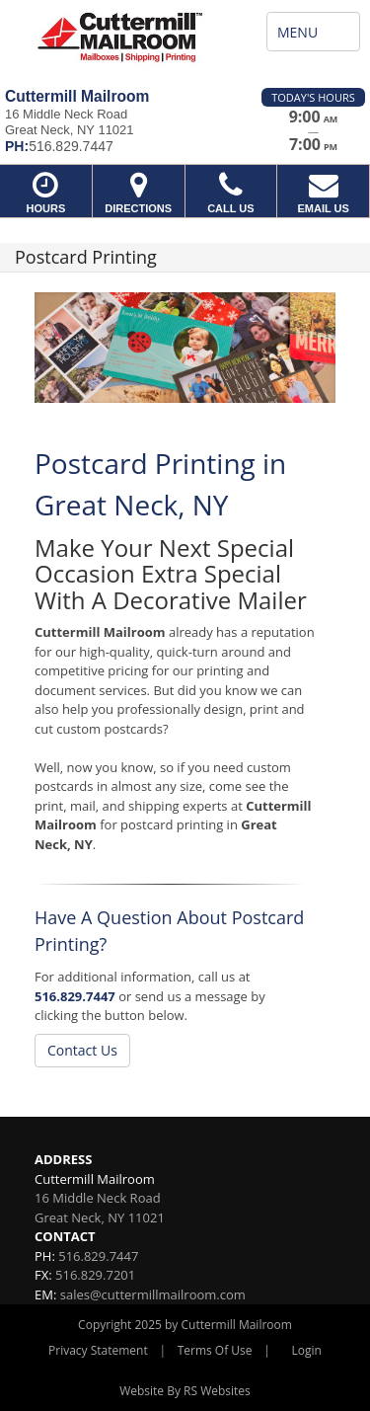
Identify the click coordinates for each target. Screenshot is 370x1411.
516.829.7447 (75, 996)
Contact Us (82, 1050)
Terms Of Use (215, 1350)
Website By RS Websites (185, 1390)
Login (307, 1350)
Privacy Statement (98, 1350)
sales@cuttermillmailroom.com (153, 1294)
